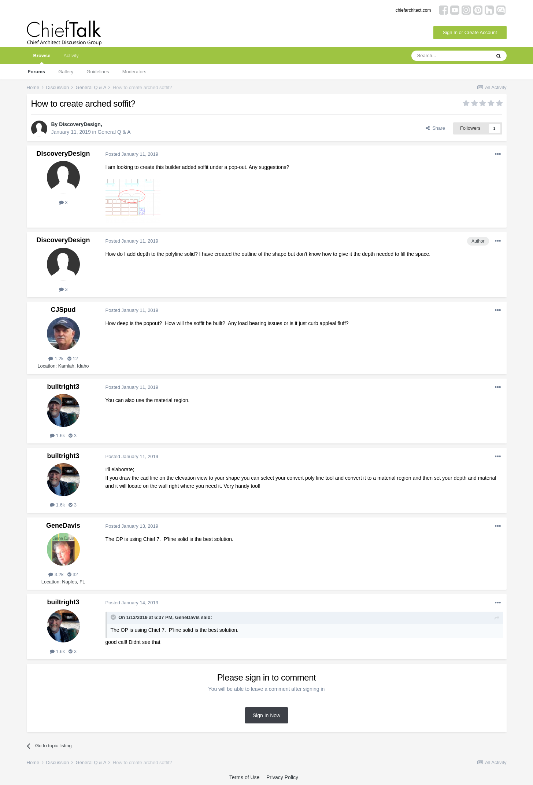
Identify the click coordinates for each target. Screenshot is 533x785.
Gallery (65, 71)
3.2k (55, 574)
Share (435, 128)
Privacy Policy (282, 777)
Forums (36, 71)
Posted (132, 154)
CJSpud (63, 309)
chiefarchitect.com (413, 10)
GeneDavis (63, 525)
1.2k (55, 358)
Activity (70, 55)
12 (72, 358)
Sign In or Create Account (470, 32)
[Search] (451, 56)
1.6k (57, 435)
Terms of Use (244, 777)
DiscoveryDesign (80, 124)
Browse (42, 58)
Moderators (134, 71)
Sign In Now (266, 715)
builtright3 (63, 386)
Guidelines (97, 71)
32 (72, 574)
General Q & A (113, 132)
